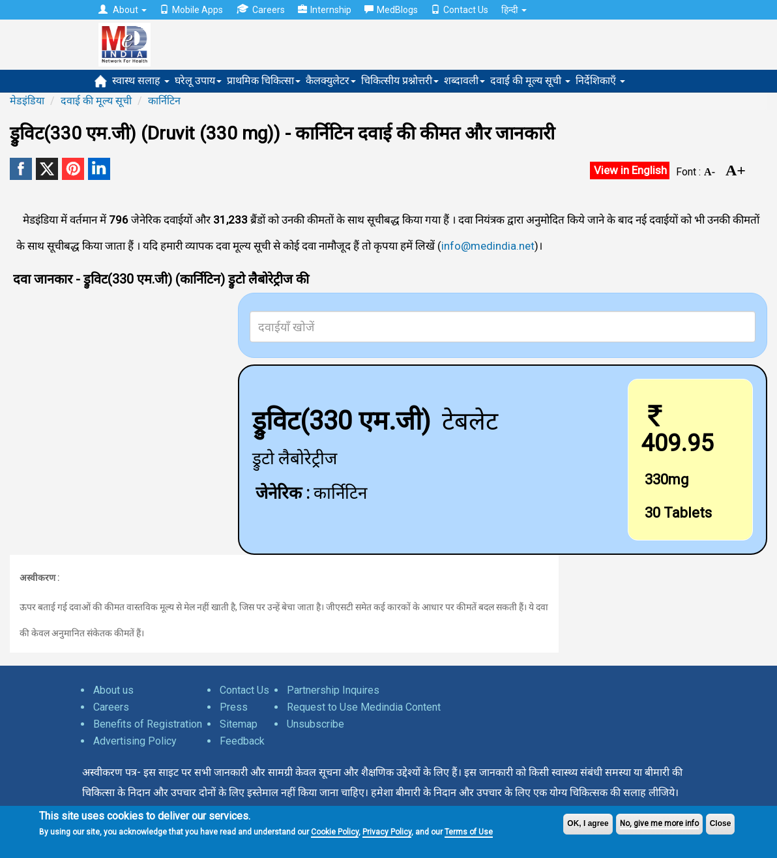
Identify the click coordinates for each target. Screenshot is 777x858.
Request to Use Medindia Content (364, 707)
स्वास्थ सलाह (140, 80)
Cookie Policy (335, 831)
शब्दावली (464, 80)
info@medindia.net (488, 245)
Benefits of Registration (147, 724)
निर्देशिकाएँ (600, 80)
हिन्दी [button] (514, 10)
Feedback (242, 741)
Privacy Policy (386, 831)
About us (113, 690)
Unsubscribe (315, 724)
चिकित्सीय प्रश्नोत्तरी (400, 80)
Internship (324, 10)
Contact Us (459, 10)
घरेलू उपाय (198, 80)
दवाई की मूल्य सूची (530, 80)
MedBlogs (391, 10)
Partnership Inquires (333, 690)
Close (720, 823)
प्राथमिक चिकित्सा (264, 80)
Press (234, 707)
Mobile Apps (191, 10)
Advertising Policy (135, 741)
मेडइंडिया (27, 101)
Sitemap (238, 724)
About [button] (122, 10)
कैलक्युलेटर (331, 80)
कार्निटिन (164, 101)
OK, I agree (587, 823)
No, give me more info (659, 823)
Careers (260, 9)
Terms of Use (469, 831)
